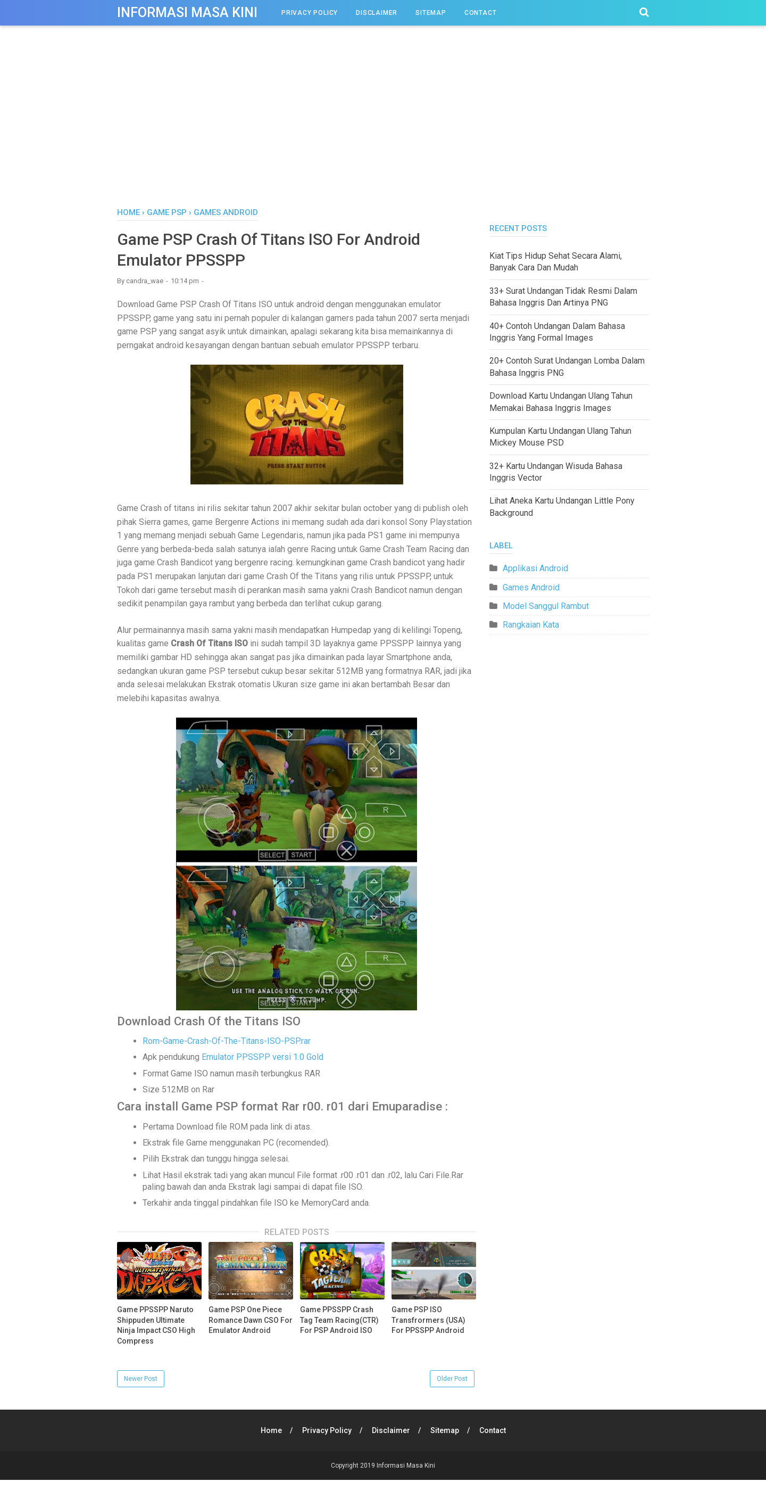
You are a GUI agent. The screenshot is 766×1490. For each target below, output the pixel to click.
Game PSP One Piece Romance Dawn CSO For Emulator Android (251, 1320)
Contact (480, 13)
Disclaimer (376, 13)
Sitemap (430, 13)
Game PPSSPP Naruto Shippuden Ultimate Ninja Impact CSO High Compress (156, 1325)
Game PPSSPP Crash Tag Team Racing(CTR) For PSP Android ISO (339, 1320)
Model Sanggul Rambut (546, 606)
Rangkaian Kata (531, 625)
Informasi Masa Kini (187, 12)
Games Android (531, 587)
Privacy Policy (309, 13)
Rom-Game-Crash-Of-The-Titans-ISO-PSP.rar (227, 1041)
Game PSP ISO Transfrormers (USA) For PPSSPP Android (428, 1320)
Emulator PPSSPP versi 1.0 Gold (262, 1057)
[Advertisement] (383, 127)
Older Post (452, 1378)
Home (271, 1430)
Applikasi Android (535, 568)
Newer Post (140, 1378)
